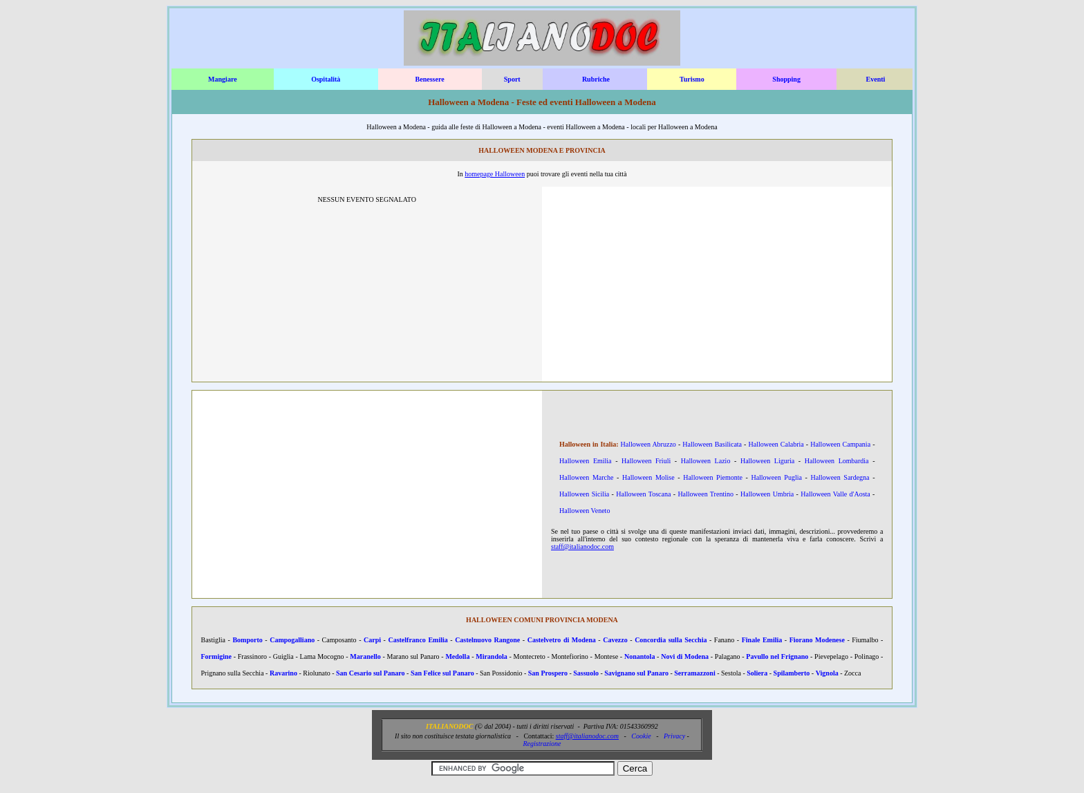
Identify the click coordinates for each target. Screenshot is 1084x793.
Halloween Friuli (646, 461)
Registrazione (542, 743)
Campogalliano (292, 640)
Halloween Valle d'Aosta (835, 494)
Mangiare (222, 79)
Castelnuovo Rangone (487, 640)
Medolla (457, 656)
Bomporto (247, 640)
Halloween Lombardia (837, 461)
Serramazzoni (694, 673)
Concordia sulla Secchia (671, 640)
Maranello (365, 656)
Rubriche (596, 79)
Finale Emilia (762, 640)
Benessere (430, 79)
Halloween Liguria (767, 461)
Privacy (674, 736)
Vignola (827, 673)
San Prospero (548, 673)
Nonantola (639, 656)
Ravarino (283, 673)
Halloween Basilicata (712, 444)
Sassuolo (586, 673)
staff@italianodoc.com (582, 546)
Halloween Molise (648, 477)
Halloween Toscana (643, 494)
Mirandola (491, 656)
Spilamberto (792, 673)
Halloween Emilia (585, 461)
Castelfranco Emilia (417, 640)
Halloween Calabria (776, 444)
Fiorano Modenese (817, 640)
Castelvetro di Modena (561, 640)
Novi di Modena (685, 656)
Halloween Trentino (705, 494)
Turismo (692, 79)
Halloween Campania (840, 444)
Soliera (757, 673)
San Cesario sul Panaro (370, 673)
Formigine (216, 656)
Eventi (876, 79)
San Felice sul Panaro (442, 673)
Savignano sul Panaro (636, 673)
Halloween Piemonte (712, 477)
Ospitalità (325, 79)
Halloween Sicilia (584, 494)
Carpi (372, 640)
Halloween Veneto (584, 510)
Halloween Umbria (767, 494)
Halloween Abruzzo (648, 444)
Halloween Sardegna (839, 477)
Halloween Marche (586, 477)
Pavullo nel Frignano (777, 656)
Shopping (786, 79)
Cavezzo (615, 640)
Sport (512, 79)
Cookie (641, 736)
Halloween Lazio (706, 461)
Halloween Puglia (776, 477)
